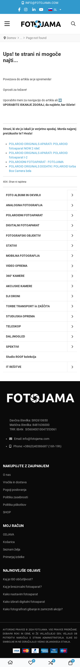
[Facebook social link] (19, 10)
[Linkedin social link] (33, 10)
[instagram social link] (26, 10)
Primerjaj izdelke (13, 557)
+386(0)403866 (33, 446)
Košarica (9, 542)
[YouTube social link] (41, 10)
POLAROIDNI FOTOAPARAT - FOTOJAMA (36, 162)
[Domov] (10, 663)
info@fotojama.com (36, 438)
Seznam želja (11, 549)
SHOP (7, 512)
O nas (7, 474)
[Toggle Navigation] (7, 24)
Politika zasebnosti (15, 497)
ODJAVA (8, 534)
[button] (73, 24)
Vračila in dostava (15, 482)
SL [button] (52, 9)
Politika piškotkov (14, 504)
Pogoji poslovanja (14, 489)
